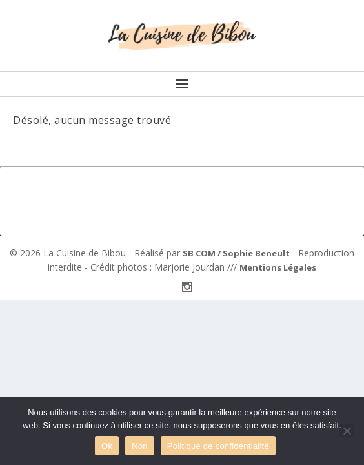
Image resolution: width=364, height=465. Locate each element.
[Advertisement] (182, 199)
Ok (106, 446)
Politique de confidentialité (218, 446)
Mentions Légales (277, 267)
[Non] (346, 430)
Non (140, 446)
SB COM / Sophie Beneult (236, 253)
